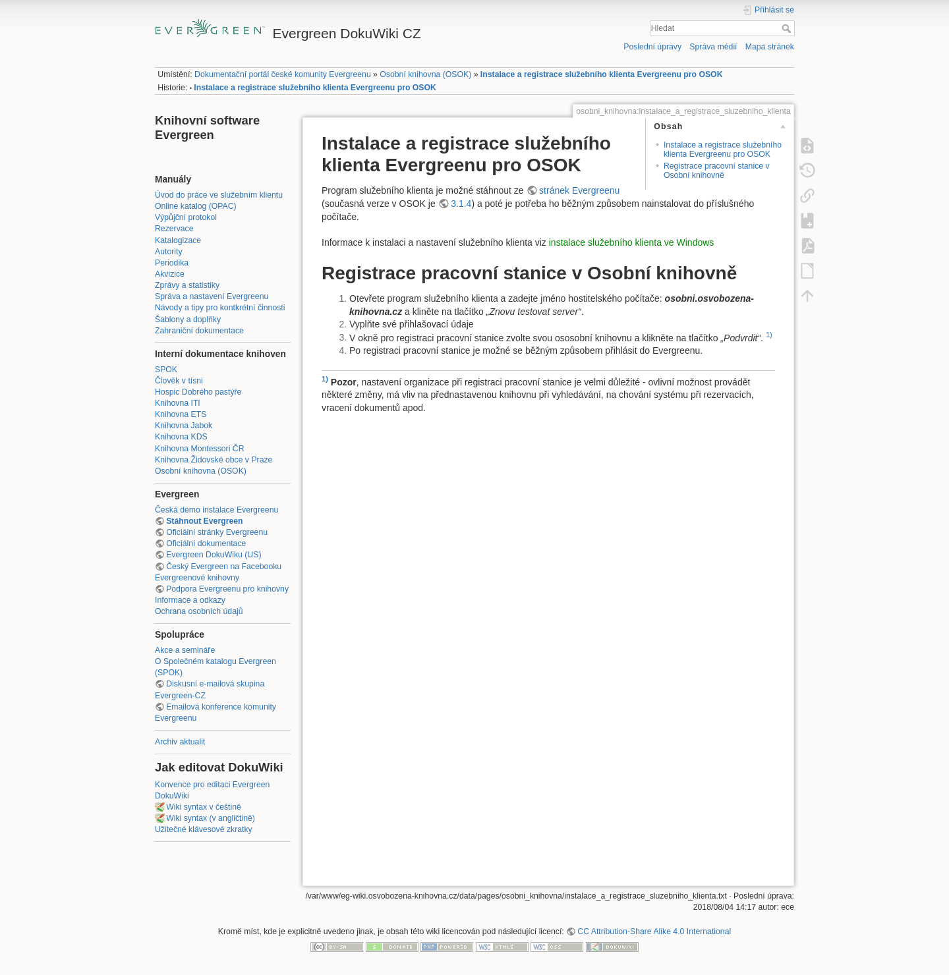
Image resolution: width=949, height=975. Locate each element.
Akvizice (170, 274)
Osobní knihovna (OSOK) (425, 74)
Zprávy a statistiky (187, 285)
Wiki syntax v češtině (203, 807)
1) (769, 335)
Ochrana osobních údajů (199, 611)
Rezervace (174, 228)
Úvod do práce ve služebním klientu (219, 195)
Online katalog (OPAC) (196, 206)
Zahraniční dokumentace (199, 330)
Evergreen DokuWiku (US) (213, 554)
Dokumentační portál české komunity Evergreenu (282, 74)
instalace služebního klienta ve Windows (631, 242)
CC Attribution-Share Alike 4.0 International (654, 931)
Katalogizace (178, 240)
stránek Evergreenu (579, 190)
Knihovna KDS (181, 436)
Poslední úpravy (652, 46)
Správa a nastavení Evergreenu (211, 296)
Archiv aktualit (180, 741)
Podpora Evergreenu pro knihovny (227, 589)
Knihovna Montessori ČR (199, 448)
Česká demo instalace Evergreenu (216, 510)
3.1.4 (461, 203)
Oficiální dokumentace (206, 543)
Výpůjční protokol (186, 217)
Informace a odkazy (190, 600)
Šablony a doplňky (188, 319)
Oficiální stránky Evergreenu (217, 532)
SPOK (166, 369)
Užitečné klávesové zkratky (203, 829)
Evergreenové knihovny (197, 577)
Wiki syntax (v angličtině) (210, 818)
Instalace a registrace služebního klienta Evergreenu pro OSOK (601, 74)
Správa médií (713, 46)
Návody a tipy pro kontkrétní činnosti (220, 307)
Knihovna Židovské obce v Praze (213, 459)
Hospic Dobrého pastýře (198, 392)
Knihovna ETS (180, 414)
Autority (169, 251)
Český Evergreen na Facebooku (223, 566)
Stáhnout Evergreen (204, 521)
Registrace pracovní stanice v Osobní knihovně (717, 170)
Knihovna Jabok (183, 425)
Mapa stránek (769, 46)
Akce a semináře (185, 650)
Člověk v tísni (179, 380)
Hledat (788, 28)
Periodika (171, 262)
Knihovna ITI (177, 403)
